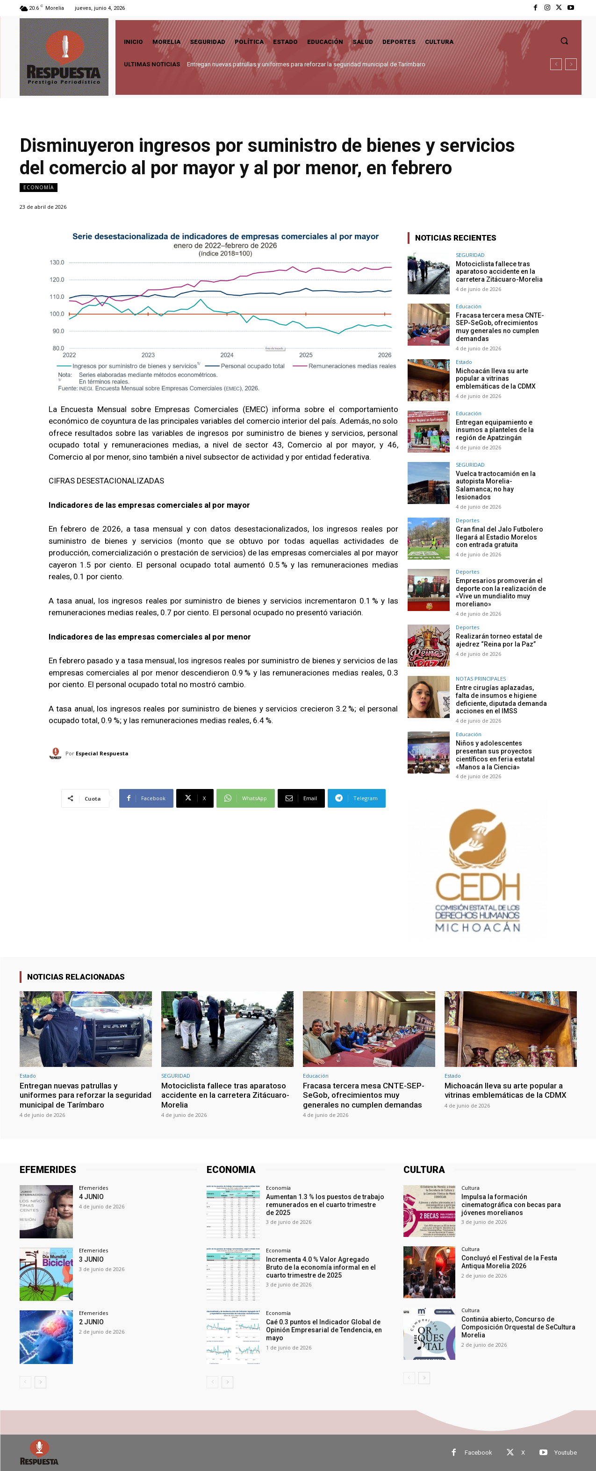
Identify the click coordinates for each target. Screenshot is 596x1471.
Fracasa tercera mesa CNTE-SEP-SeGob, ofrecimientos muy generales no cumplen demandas (500, 327)
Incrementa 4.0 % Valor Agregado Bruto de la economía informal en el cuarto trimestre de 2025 (321, 1267)
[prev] (556, 64)
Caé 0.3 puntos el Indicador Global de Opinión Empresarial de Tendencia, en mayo (324, 1330)
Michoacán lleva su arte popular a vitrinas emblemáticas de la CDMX (496, 379)
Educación (468, 306)
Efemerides (93, 1187)
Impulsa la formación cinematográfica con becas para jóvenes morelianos (511, 1204)
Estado (464, 361)
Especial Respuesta (102, 753)
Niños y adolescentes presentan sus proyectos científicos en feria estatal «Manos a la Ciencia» (495, 754)
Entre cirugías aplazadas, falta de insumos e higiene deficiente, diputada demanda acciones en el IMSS (501, 699)
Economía (38, 187)
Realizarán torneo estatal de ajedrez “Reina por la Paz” (499, 640)
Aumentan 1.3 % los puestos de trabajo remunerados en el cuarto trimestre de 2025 (325, 1204)
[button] (564, 40)
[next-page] (40, 1382)
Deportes (467, 520)
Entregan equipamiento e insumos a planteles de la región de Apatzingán (495, 430)
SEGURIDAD (470, 254)
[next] (571, 64)
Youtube (565, 1452)
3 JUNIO (91, 1259)
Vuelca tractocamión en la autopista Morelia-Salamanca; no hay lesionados (496, 485)
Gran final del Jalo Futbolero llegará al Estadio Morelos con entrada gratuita (499, 537)
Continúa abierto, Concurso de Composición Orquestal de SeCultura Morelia (518, 1327)
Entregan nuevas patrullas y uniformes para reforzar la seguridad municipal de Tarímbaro (306, 64)
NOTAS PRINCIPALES (481, 678)
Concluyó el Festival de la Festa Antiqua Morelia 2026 (509, 1262)
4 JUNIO (91, 1197)
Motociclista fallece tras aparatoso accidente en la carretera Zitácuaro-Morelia (499, 272)
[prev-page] (25, 1382)
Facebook (478, 1452)
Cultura (470, 1187)
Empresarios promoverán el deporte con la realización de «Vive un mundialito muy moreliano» (501, 592)
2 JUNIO (91, 1322)
